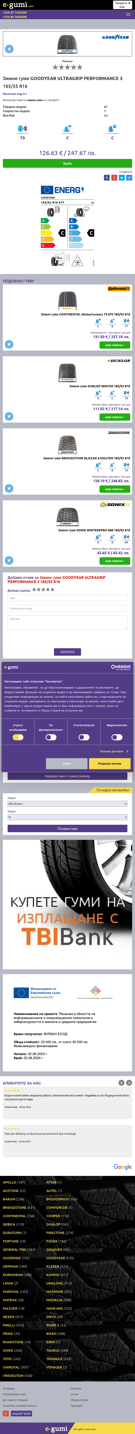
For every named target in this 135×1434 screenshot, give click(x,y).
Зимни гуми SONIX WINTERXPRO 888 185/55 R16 (94, 530)
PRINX (8, 1333)
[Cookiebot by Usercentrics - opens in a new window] (114, 667)
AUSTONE (11, 1190)
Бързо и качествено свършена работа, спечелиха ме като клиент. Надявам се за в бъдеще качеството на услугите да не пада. (67, 1098)
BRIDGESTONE (14, 1207)
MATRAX (10, 1300)
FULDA (51, 1241)
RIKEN (51, 1333)
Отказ (67, 763)
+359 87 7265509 (15, 12)
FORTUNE (11, 1241)
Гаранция (76, 1405)
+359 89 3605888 (15, 17)
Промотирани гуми (14, 1394)
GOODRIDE (12, 1258)
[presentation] (31, 639)
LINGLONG (54, 1283)
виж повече (115, 345)
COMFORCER (57, 1207)
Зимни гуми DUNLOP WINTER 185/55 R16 (99, 386)
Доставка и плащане (15, 1400)
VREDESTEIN (13, 1375)
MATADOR (54, 1291)
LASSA (8, 1283)
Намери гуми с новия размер (67, 776)
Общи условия (79, 1400)
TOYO (7, 1358)
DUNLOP (53, 1224)
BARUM (9, 1199)
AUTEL (51, 1190)
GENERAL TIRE (14, 1249)
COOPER (53, 1216)
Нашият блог (21, 1413)
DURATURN (12, 1232)
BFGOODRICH (57, 1199)
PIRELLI (9, 1325)
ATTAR (51, 1182)
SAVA (50, 1342)
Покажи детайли (111, 751)
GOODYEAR (55, 1258)
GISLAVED (54, 1249)
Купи (67, 163)
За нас (74, 1394)
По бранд (8, 1388)
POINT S (52, 1325)
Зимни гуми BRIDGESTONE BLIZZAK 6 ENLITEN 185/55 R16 (86, 458)
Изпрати (68, 652)
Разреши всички (109, 763)
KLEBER (52, 1266)
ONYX (51, 1316)
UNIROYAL (11, 1367)
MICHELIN (54, 1300)
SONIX (8, 1350)
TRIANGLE (54, 1358)
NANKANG (54, 1308)
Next (129, 1083)
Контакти (75, 1388)
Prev (121, 1083)
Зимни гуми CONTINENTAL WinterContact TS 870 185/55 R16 (85, 314)
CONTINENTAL (14, 1216)
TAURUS (52, 1350)
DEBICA (9, 1224)
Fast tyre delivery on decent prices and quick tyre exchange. (67, 1135)
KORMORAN (13, 1274)
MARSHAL (11, 1291)
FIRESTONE (55, 1232)
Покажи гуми (67, 828)
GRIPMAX (10, 1266)
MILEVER (10, 1308)
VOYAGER (54, 1367)
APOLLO (9, 1182)
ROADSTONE (13, 1342)
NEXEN (8, 1316)
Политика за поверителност (20, 1405)
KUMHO (52, 1274)
